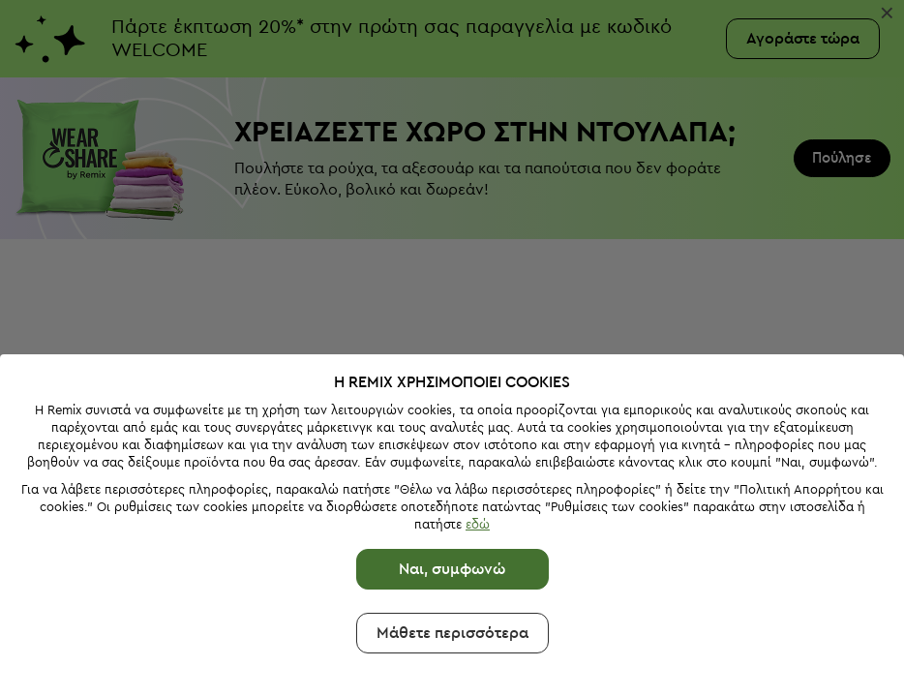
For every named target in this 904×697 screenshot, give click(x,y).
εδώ (478, 524)
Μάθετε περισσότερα (452, 633)
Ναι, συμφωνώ (452, 569)
